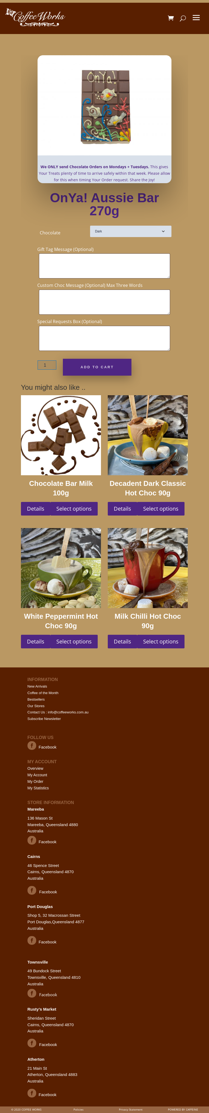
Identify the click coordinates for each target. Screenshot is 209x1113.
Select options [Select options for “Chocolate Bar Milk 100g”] (74, 508)
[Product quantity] (47, 365)
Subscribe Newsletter (44, 719)
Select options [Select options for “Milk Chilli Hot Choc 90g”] (161, 641)
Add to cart (97, 367)
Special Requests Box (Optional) (69, 321)
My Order (35, 781)
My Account (37, 775)
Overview (35, 768)
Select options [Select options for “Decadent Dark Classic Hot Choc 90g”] (161, 508)
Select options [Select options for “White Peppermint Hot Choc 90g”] (74, 641)
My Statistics (38, 788)
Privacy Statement (131, 1109)
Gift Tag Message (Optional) (65, 249)
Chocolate (50, 233)
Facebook (48, 747)
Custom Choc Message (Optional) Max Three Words (90, 285)
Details (35, 508)
